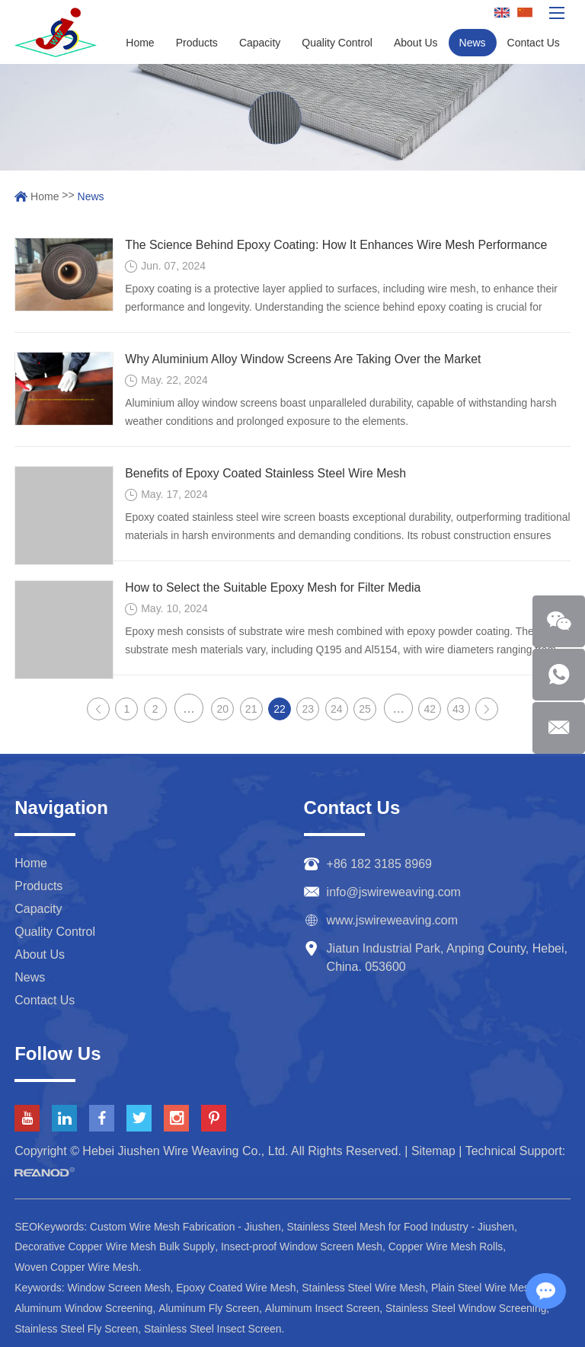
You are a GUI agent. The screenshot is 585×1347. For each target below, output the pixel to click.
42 (430, 709)
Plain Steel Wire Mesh (486, 1286)
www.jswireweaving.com (393, 920)
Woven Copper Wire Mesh (76, 1266)
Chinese (524, 13)
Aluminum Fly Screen (210, 1306)
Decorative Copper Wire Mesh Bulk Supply (115, 1246)
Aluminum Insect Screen (325, 1306)
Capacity (259, 43)
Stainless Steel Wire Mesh (366, 1286)
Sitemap (433, 1150)
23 (308, 709)
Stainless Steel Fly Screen (76, 1326)
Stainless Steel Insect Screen (214, 1326)
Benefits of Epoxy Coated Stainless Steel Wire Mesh (266, 473)
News (472, 43)
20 (223, 709)
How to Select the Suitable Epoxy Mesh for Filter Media (274, 587)
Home (140, 43)
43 (458, 709)
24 (337, 709)
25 (365, 709)
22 (279, 709)
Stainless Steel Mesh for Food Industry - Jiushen (403, 1227)
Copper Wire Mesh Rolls (449, 1246)
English (502, 13)
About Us (416, 43)
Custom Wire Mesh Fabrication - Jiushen (186, 1227)
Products (197, 43)
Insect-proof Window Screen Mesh (303, 1246)
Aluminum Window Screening (84, 1306)
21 (251, 709)
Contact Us (533, 43)
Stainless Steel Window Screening (469, 1306)
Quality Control (337, 43)
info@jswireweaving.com (394, 892)
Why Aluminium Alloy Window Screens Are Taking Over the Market (304, 359)
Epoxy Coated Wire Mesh (237, 1286)
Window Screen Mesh (119, 1286)
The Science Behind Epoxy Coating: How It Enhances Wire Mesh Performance (338, 244)
